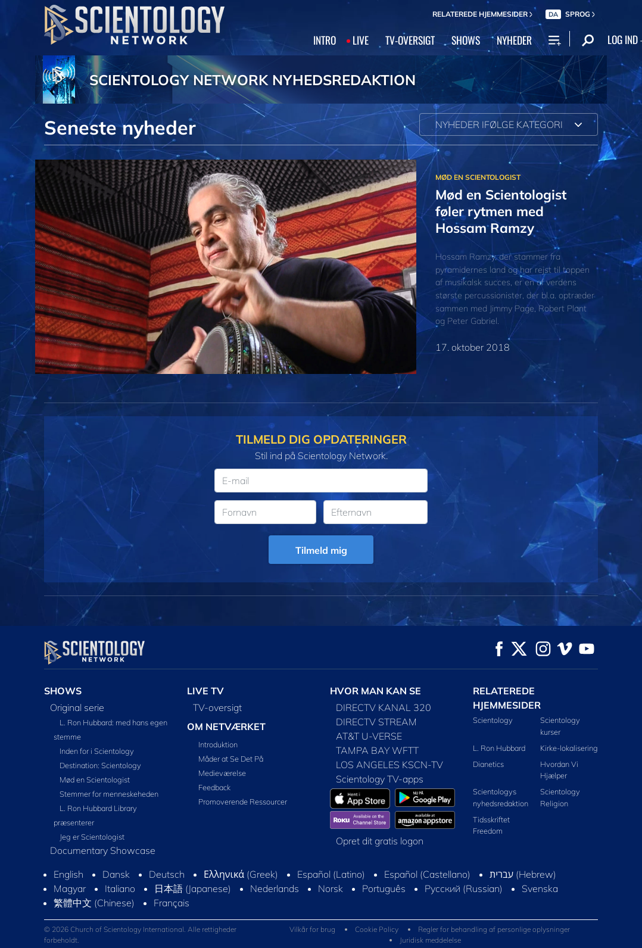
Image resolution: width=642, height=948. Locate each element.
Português (384, 888)
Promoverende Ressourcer (242, 801)
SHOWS (465, 40)
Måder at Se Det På (230, 758)
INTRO (324, 40)
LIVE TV (205, 691)
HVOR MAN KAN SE (375, 691)
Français (171, 903)
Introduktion (218, 744)
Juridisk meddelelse (430, 939)
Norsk (330, 888)
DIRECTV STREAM (376, 722)
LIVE (361, 40)
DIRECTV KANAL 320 (383, 707)
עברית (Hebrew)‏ (523, 874)
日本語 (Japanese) (192, 888)
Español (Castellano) (427, 874)
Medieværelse (222, 773)
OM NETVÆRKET (226, 726)
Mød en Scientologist (95, 779)
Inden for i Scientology (97, 751)
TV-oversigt (217, 707)
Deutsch (167, 874)
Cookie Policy (376, 929)
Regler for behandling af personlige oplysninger (494, 929)
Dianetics (488, 764)
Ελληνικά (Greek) (241, 874)
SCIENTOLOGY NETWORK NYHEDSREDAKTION (252, 80)
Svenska (540, 888)
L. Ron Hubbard (499, 748)
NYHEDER (514, 40)
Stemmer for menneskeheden (109, 794)
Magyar (70, 888)
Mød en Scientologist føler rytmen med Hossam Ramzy (500, 211)
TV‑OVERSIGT (410, 40)
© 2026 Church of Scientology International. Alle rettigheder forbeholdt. (140, 934)
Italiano (120, 888)
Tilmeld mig (321, 550)
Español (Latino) (331, 874)
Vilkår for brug (312, 929)
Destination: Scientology (100, 765)
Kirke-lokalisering (569, 748)
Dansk (116, 874)
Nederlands (274, 888)
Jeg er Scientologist (92, 836)
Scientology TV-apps (379, 779)
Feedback (214, 787)
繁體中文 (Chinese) (94, 903)
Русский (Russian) (464, 888)
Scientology (493, 720)
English (68, 874)
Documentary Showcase (102, 850)
